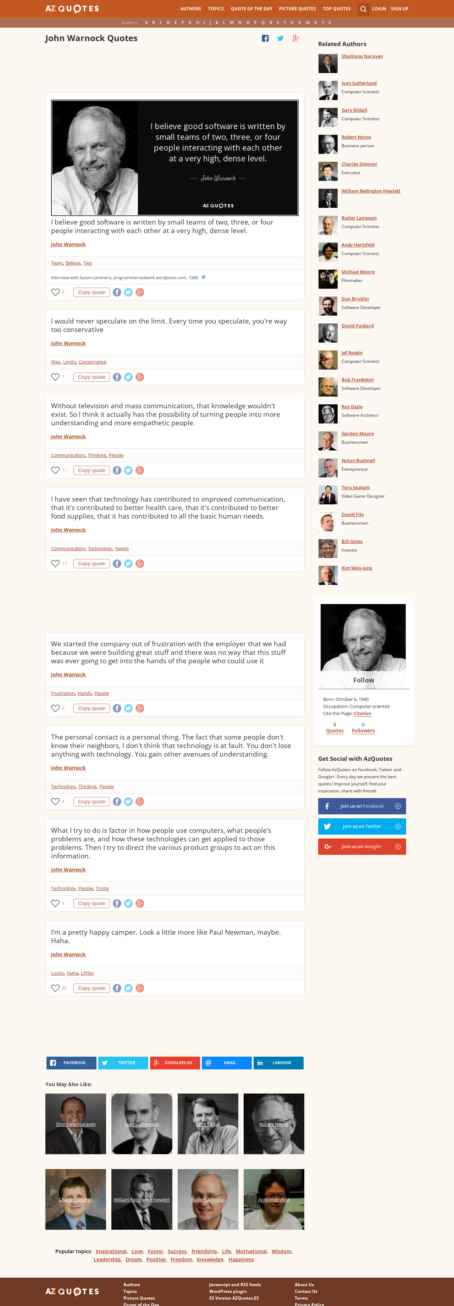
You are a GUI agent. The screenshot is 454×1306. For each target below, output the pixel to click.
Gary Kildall (354, 110)
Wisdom (281, 1251)
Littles (87, 973)
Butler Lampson (359, 218)
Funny (155, 1251)
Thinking (97, 455)
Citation (362, 713)
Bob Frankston (358, 379)
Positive (156, 1259)
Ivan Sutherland (359, 83)
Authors (191, 9)
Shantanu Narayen (362, 56)
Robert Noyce (356, 137)
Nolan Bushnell (358, 460)
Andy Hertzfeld (358, 245)
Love (137, 1251)
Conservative (92, 362)
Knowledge (210, 1259)
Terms (301, 1298)
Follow (363, 680)
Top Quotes (337, 9)
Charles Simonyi (359, 164)
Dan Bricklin (355, 298)
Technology (100, 548)
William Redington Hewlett (371, 191)
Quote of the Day (251, 9)
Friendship (204, 1251)
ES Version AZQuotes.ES (234, 1298)
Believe (73, 263)
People (116, 455)
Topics (216, 9)
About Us (304, 1285)
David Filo (353, 514)
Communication (68, 455)
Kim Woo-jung (357, 568)
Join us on (362, 806)
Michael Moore (358, 272)
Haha (72, 973)
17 (64, 563)
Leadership (107, 1259)
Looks (57, 973)
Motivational (251, 1251)
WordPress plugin (228, 1291)
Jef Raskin (352, 352)
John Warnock (68, 244)
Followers (363, 730)
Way (55, 362)
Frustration (63, 693)
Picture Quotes (297, 9)
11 (64, 470)
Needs (122, 548)
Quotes (335, 730)
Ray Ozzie (352, 406)
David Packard (358, 325)
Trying (102, 888)
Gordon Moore (358, 433)
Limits (69, 362)
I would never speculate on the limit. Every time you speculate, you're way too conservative (169, 325)
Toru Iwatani (356, 487)
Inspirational (111, 1251)
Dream (134, 1259)
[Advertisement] (174, 69)
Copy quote (91, 292)
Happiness (241, 1259)
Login (379, 9)
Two (87, 263)
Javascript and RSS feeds (235, 1285)
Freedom (181, 1259)
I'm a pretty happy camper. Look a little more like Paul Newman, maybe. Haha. (166, 936)
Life (226, 1251)
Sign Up (400, 9)
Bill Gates (352, 541)
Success (177, 1251)
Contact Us (306, 1291)
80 (64, 988)
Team (57, 263)
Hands (85, 693)
